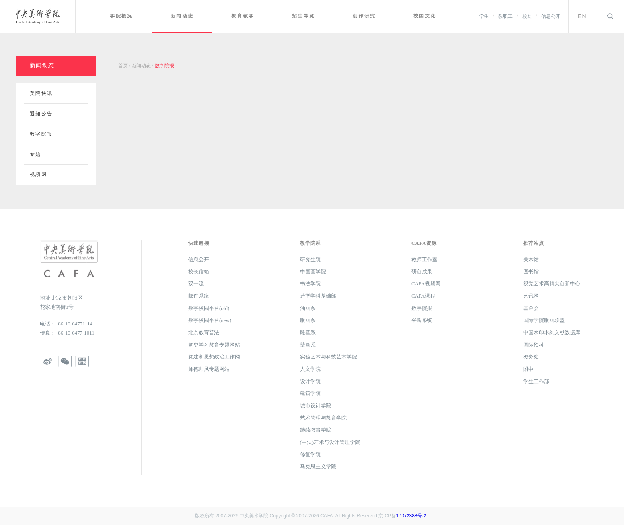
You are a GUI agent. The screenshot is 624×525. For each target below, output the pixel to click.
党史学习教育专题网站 (214, 345)
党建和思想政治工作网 (214, 357)
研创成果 (421, 272)
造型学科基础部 (318, 296)
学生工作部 (536, 381)
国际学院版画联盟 (544, 320)
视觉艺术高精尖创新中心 (551, 284)
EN (582, 16)
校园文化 (425, 16)
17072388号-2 (411, 516)
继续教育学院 (315, 430)
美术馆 (531, 259)
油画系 (308, 308)
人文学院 (310, 369)
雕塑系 (308, 332)
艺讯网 (531, 296)
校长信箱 (198, 272)
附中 (528, 369)
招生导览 (305, 16)
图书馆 (531, 272)
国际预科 (533, 345)
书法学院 (310, 284)
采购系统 (421, 320)
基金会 (531, 308)
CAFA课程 (423, 296)
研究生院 (310, 259)
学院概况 (124, 16)
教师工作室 (424, 259)
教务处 (531, 357)
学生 (484, 16)
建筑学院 (310, 393)
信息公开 (550, 16)
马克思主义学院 (318, 466)
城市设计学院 (315, 406)
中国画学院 (313, 272)
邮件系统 (198, 296)
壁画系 (308, 345)
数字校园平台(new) (209, 320)
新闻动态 (185, 16)
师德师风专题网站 (209, 369)
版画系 (308, 320)
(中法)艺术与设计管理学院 (330, 442)
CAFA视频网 (426, 284)
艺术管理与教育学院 (323, 418)
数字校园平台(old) (208, 308)
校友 (527, 16)
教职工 (505, 16)
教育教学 (245, 16)
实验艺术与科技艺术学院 (328, 357)
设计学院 (310, 381)
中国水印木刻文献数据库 (551, 332)
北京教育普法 (203, 332)
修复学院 (310, 454)
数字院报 (421, 308)
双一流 (196, 284)
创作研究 (365, 16)
